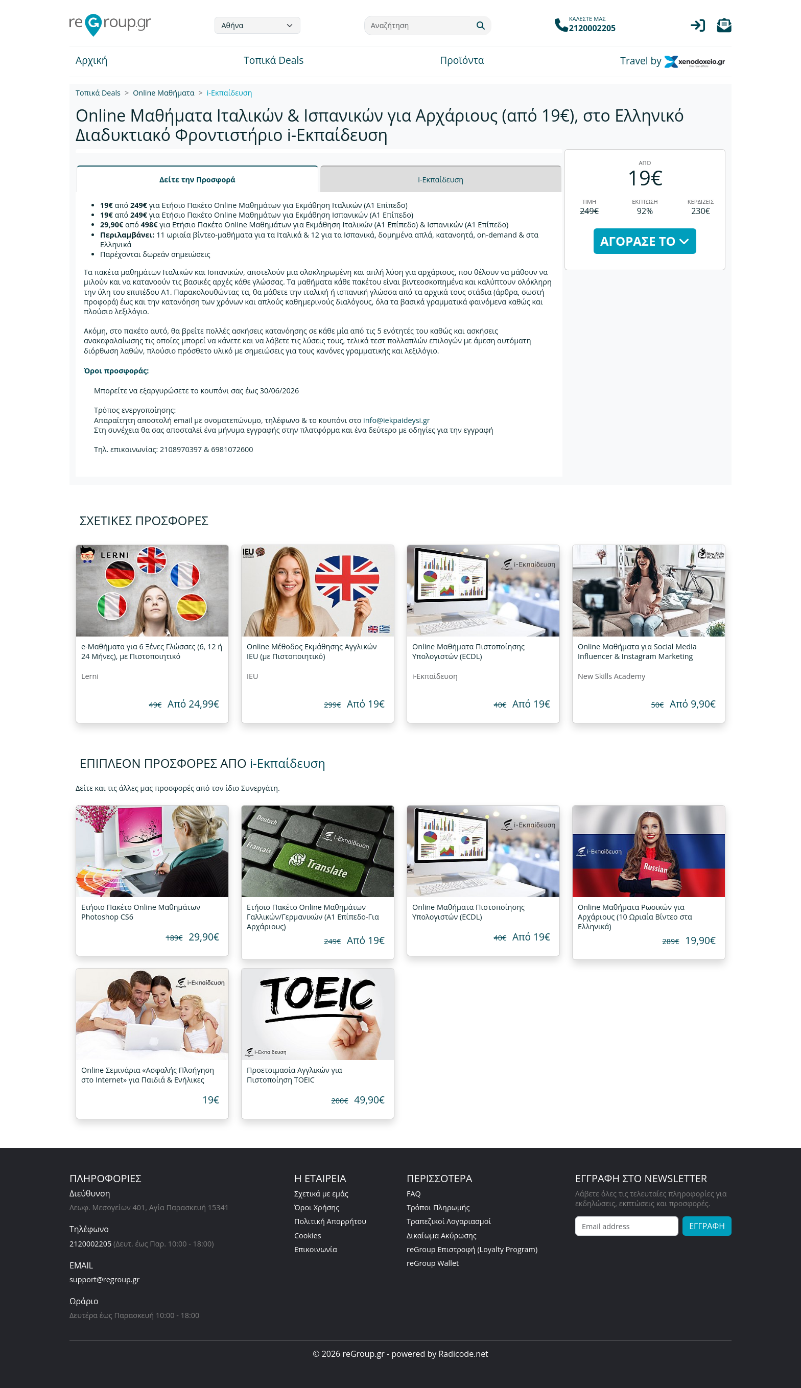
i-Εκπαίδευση (229, 93)
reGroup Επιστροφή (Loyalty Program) (472, 1249)
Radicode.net (463, 1353)
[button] (724, 28)
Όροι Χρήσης (316, 1207)
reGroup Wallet (433, 1263)
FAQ (414, 1193)
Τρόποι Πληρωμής (438, 1207)
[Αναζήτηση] (417, 25)
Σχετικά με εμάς (321, 1193)
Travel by (672, 61)
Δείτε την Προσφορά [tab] (197, 179)
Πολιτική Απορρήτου (330, 1221)
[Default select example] (257, 25)
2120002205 (90, 1244)
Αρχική (91, 61)
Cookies (307, 1235)
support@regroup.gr (104, 1279)
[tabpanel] (319, 334)
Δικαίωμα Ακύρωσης (442, 1235)
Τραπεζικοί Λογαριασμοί (449, 1221)
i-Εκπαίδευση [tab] (440, 179)
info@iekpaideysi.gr (396, 420)
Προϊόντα (462, 61)
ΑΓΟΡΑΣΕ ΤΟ (645, 240)
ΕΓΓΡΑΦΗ (707, 1226)
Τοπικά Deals (273, 61)
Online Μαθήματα (163, 93)
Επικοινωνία (315, 1249)
